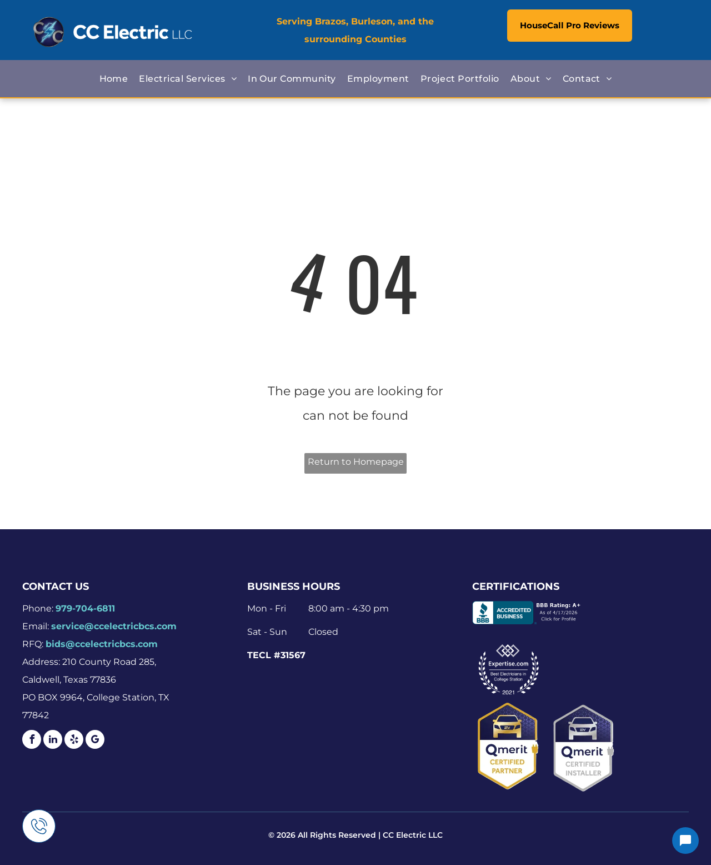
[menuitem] (114, 79)
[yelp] (73, 741)
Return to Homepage (356, 461)
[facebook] (31, 741)
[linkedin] (52, 741)
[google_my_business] (95, 741)
